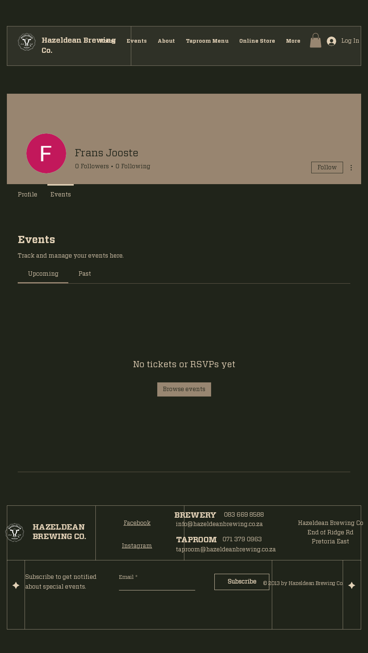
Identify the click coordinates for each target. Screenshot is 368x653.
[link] (43, 274)
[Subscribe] (241, 582)
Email (127, 577)
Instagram (137, 546)
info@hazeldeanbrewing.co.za (219, 524)
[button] (315, 40)
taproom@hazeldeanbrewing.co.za (226, 549)
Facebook (137, 523)
